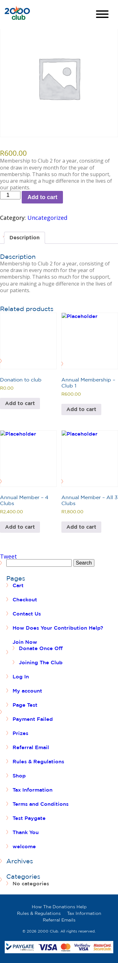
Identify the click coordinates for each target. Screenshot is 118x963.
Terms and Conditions (41, 804)
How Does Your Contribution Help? (58, 628)
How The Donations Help (59, 906)
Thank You (26, 832)
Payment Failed (33, 719)
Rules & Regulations (38, 761)
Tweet (8, 556)
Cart (18, 585)
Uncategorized (47, 217)
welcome (24, 846)
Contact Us (27, 613)
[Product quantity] (10, 195)
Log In (21, 676)
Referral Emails (59, 919)
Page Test (25, 705)
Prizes (20, 733)
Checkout (25, 599)
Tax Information (33, 790)
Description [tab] (24, 237)
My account (27, 690)
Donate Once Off (41, 648)
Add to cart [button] (20, 403)
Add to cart (42, 197)
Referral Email (31, 747)
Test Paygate (29, 818)
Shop (19, 775)
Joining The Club (41, 662)
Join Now (25, 642)
